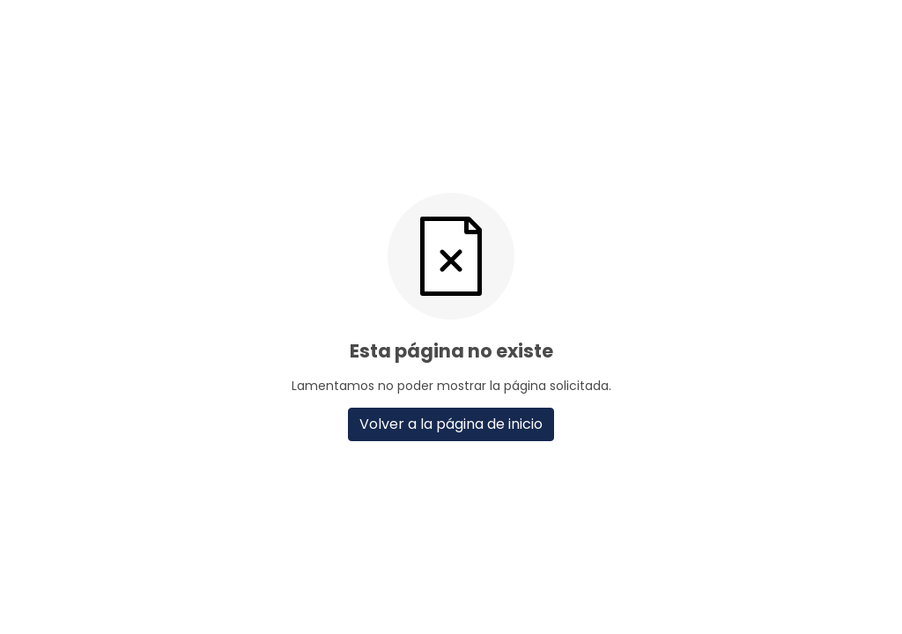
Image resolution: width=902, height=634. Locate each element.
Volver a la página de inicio (451, 424)
